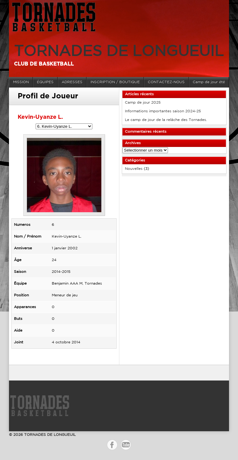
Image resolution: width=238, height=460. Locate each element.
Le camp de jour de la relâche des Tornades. (166, 120)
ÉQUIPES (45, 82)
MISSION (21, 82)
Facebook (112, 444)
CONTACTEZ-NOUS (166, 82)
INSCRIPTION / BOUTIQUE (115, 82)
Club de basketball (44, 64)
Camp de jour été (209, 82)
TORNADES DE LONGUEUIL (119, 51)
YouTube (125, 444)
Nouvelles (134, 168)
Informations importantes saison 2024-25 (163, 111)
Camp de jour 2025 (143, 102)
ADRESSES (72, 82)
